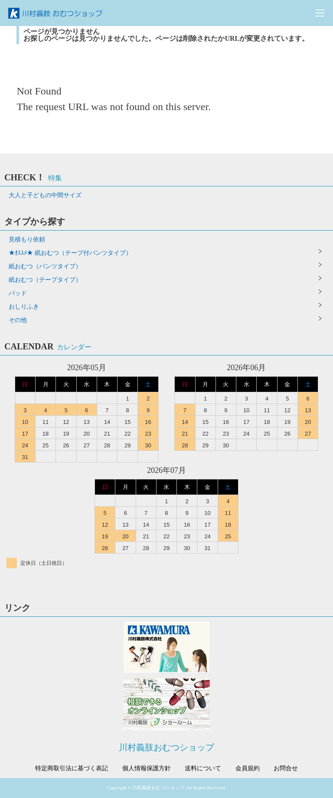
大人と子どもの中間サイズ (45, 195)
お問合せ (286, 768)
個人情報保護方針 (146, 768)
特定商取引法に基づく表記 (71, 768)
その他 (18, 320)
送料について (203, 768)
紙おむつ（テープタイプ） (45, 280)
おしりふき (24, 306)
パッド (18, 293)
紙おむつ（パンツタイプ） (45, 266)
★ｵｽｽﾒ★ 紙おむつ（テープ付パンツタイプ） (70, 253)
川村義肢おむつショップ (166, 747)
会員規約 (247, 768)
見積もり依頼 (27, 239)
